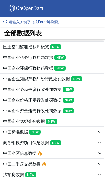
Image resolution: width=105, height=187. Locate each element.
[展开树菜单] (52, 47)
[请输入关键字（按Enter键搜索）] (54, 21)
